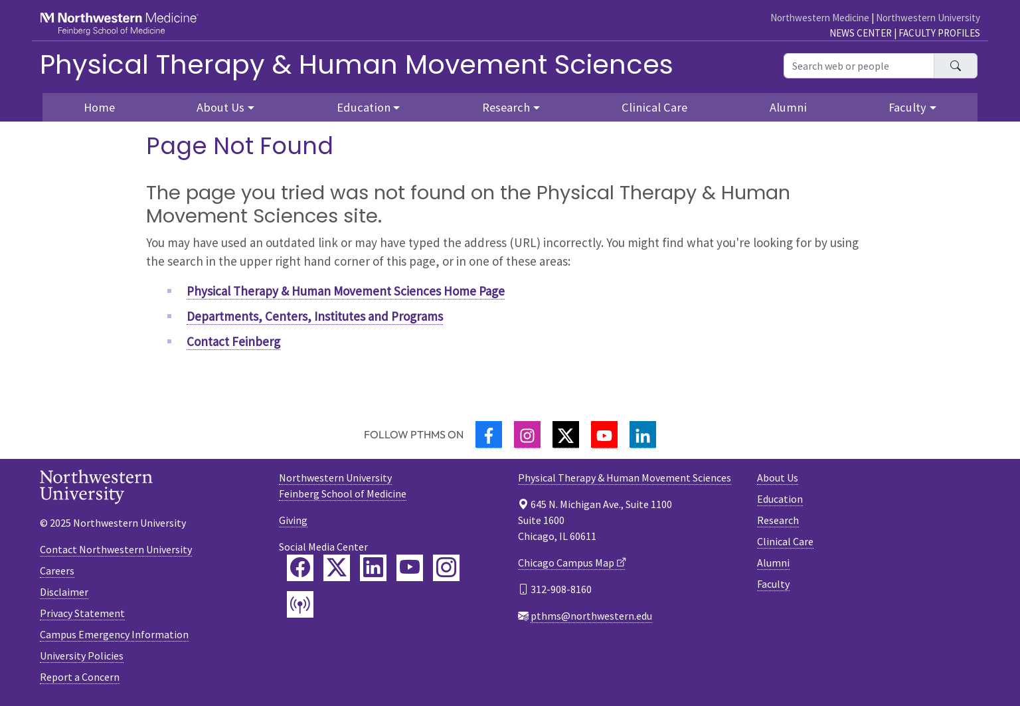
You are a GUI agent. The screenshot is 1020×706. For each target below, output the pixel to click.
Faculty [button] (907, 107)
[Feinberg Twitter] (336, 568)
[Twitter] (565, 434)
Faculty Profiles (939, 33)
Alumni (788, 107)
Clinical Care (654, 107)
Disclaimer (64, 591)
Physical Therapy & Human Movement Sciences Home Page (346, 291)
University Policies (82, 655)
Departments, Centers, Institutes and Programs (315, 316)
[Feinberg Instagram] (446, 568)
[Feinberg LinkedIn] (373, 568)
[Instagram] (527, 434)
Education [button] (363, 107)
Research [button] (506, 107)
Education (780, 498)
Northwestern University (928, 17)
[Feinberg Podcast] (300, 604)
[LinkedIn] (643, 434)
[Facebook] (488, 434)
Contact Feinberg (233, 341)
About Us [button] (220, 107)
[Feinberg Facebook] (300, 568)
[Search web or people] (859, 65)
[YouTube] (604, 434)
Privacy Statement (82, 613)
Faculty (773, 583)
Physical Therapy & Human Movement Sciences (356, 64)
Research (778, 520)
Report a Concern (80, 676)
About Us (777, 477)
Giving (293, 520)
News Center (860, 33)
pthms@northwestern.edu (591, 615)
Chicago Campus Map (566, 562)
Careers (57, 570)
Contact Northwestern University (116, 549)
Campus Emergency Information (114, 634)
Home (99, 107)
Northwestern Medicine (819, 17)
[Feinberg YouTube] (409, 568)
